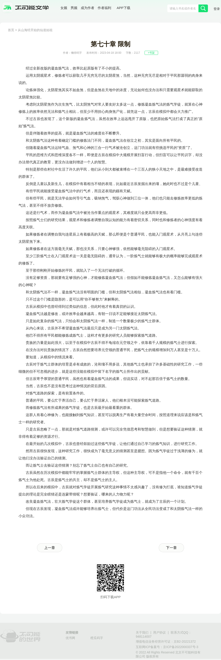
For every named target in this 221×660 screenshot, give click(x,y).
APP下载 (123, 8)
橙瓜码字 (96, 638)
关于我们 (142, 632)
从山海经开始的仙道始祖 (35, 30)
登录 (217, 9)
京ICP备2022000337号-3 (180, 647)
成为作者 (87, 7)
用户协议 (159, 632)
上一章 (49, 548)
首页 (11, 30)
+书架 (151, 52)
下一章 (171, 548)
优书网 (70, 638)
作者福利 (104, 7)
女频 (63, 7)
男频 (74, 7)
